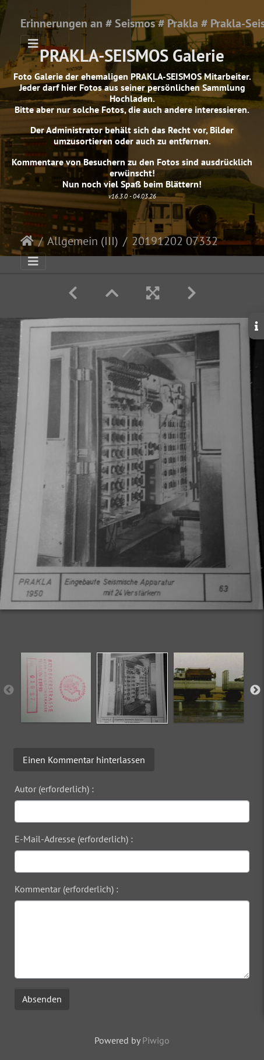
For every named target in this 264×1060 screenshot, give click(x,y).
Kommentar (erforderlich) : (66, 889)
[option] (55, 687)
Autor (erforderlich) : (54, 789)
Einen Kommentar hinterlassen (84, 759)
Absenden (42, 999)
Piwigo (156, 1040)
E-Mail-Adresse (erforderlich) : (74, 839)
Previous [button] (9, 690)
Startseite (27, 241)
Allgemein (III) (82, 241)
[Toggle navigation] (33, 43)
